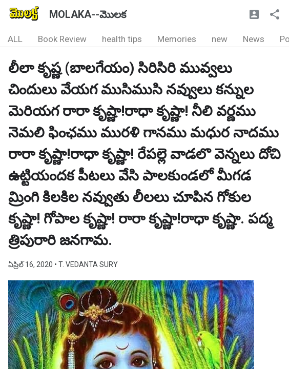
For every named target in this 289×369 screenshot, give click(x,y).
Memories (176, 39)
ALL (15, 39)
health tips (122, 39)
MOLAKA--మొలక (87, 14)
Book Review (62, 39)
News (253, 39)
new (220, 39)
